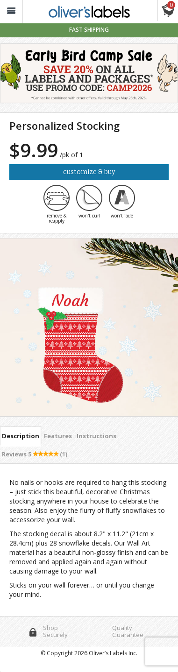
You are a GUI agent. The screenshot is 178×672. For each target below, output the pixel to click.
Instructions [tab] (96, 436)
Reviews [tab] (34, 454)
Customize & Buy (89, 172)
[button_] (11, 12)
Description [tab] (20, 436)
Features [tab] (58, 436)
